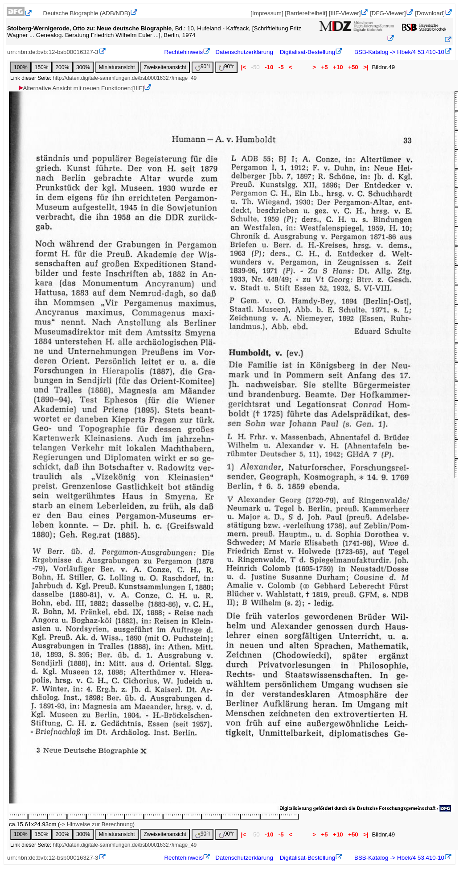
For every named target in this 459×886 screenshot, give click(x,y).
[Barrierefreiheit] (306, 13)
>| (365, 67)
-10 (269, 67)
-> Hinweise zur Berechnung (96, 824)
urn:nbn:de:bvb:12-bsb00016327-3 (52, 52)
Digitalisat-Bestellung (307, 52)
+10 (337, 67)
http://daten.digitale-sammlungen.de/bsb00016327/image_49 (125, 78)
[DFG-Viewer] (388, 13)
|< (243, 67)
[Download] (430, 13)
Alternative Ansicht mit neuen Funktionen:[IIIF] (80, 88)
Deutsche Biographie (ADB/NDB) (87, 13)
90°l (202, 67)
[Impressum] (266, 13)
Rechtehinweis (183, 52)
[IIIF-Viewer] (345, 13)
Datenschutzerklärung (244, 52)
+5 (325, 67)
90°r (226, 67)
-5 (281, 67)
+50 (353, 67)
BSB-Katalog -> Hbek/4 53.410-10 (398, 52)
